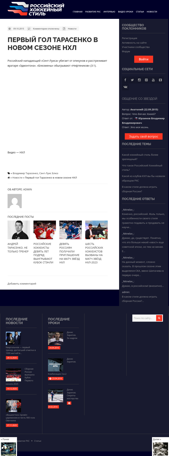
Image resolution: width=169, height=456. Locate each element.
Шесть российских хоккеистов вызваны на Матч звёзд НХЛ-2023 (94, 253)
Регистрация (129, 38)
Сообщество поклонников (134, 26)
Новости (152, 11)
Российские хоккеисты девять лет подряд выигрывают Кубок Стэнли (43, 253)
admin (27, 189)
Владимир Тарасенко (25, 173)
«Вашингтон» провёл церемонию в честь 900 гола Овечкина (20, 417)
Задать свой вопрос (143, 136)
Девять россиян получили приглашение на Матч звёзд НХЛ (69, 253)
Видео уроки (125, 11)
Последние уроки (59, 321)
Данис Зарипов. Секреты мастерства (72, 394)
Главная (77, 11)
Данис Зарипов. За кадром (72, 335)
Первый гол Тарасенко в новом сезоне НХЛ (53, 44)
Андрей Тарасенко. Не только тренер (18, 247)
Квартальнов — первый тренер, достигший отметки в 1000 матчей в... (21, 350)
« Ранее (5, 439)
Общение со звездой (139, 99)
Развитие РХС (93, 11)
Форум (126, 51)
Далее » (157, 439)
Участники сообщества (136, 47)
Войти (143, 59)
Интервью (109, 11)
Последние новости (17, 321)
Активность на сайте (134, 42)
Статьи (140, 11)
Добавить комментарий (22, 283)
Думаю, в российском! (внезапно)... (143, 286)
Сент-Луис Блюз (48, 173)
